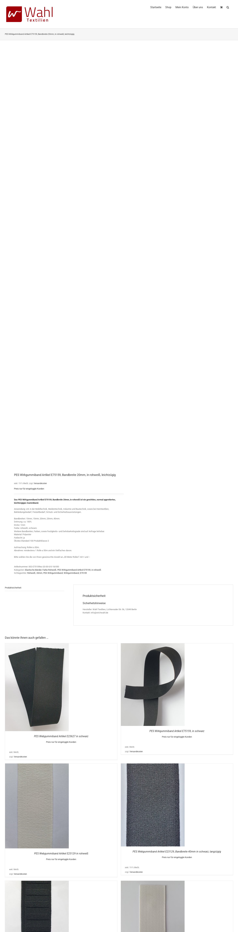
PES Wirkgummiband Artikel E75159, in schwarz (176, 731)
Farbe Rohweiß (49, 570)
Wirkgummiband (71, 573)
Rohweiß (31, 573)
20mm (39, 573)
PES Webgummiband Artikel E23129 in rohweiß (61, 853)
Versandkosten (40, 483)
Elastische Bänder (33, 570)
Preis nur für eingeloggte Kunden (29, 488)
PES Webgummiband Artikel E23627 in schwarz (61, 736)
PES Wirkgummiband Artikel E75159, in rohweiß (79, 570)
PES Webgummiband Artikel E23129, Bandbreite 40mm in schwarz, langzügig (177, 851)
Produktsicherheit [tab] (13, 587)
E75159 (83, 573)
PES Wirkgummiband (53, 573)
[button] (228, 7)
